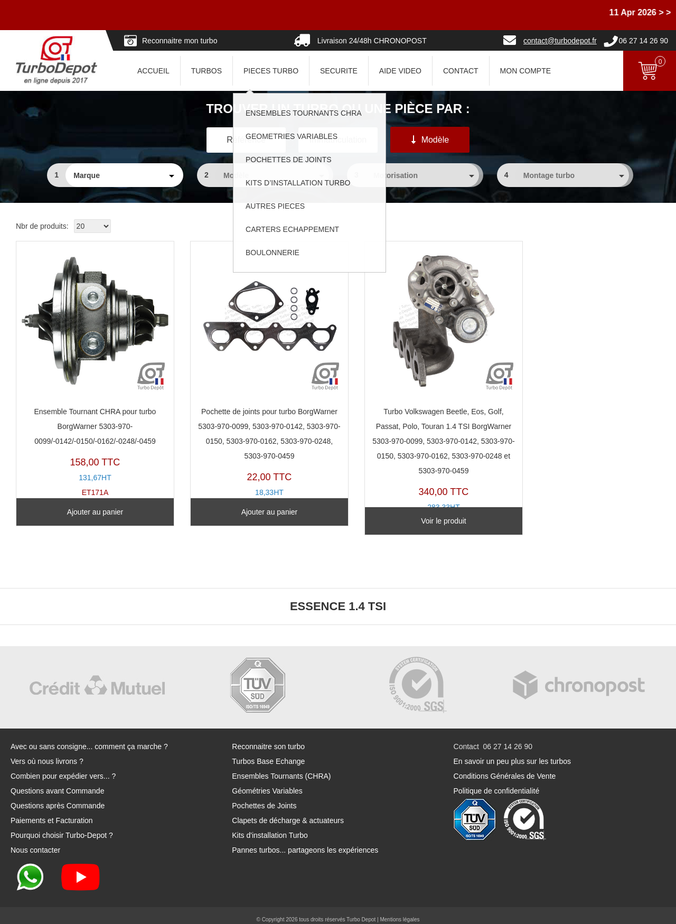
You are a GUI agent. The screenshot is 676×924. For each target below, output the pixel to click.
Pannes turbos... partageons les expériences (305, 841)
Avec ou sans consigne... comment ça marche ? (89, 738)
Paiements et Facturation (52, 812)
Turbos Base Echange (268, 753)
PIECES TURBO (270, 71)
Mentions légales (399, 911)
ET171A (90, 367)
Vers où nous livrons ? (47, 753)
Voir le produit (419, 512)
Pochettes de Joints (264, 797)
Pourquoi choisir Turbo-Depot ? (62, 827)
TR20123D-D (419, 381)
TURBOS (206, 71)
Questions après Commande (58, 797)
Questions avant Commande (57, 782)
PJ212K (254, 374)
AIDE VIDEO (400, 71)
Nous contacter (35, 841)
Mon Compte (525, 71)
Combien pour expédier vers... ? (63, 767)
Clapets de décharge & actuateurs (288, 812)
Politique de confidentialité (497, 782)
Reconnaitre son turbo (268, 738)
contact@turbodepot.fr (560, 40)
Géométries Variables (267, 782)
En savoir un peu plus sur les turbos (512, 753)
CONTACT (460, 71)
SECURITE (339, 71)
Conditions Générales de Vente (505, 767)
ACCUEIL (153, 71)
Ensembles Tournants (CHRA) (281, 767)
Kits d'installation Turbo (270, 827)
